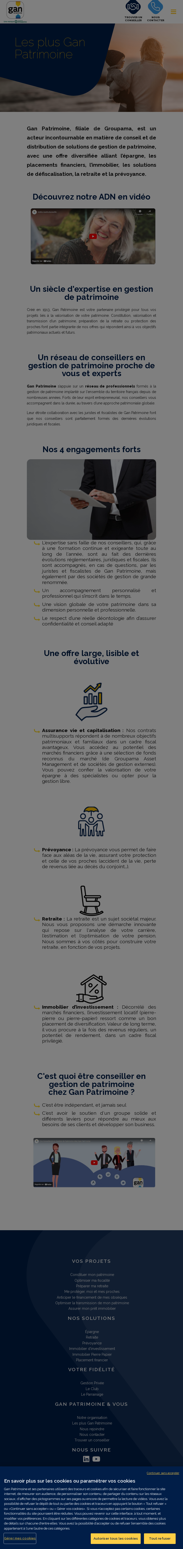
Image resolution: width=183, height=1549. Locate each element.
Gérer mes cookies (20, 1538)
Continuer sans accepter (163, 1473)
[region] (91, 1507)
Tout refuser (160, 1538)
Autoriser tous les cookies (116, 1538)
